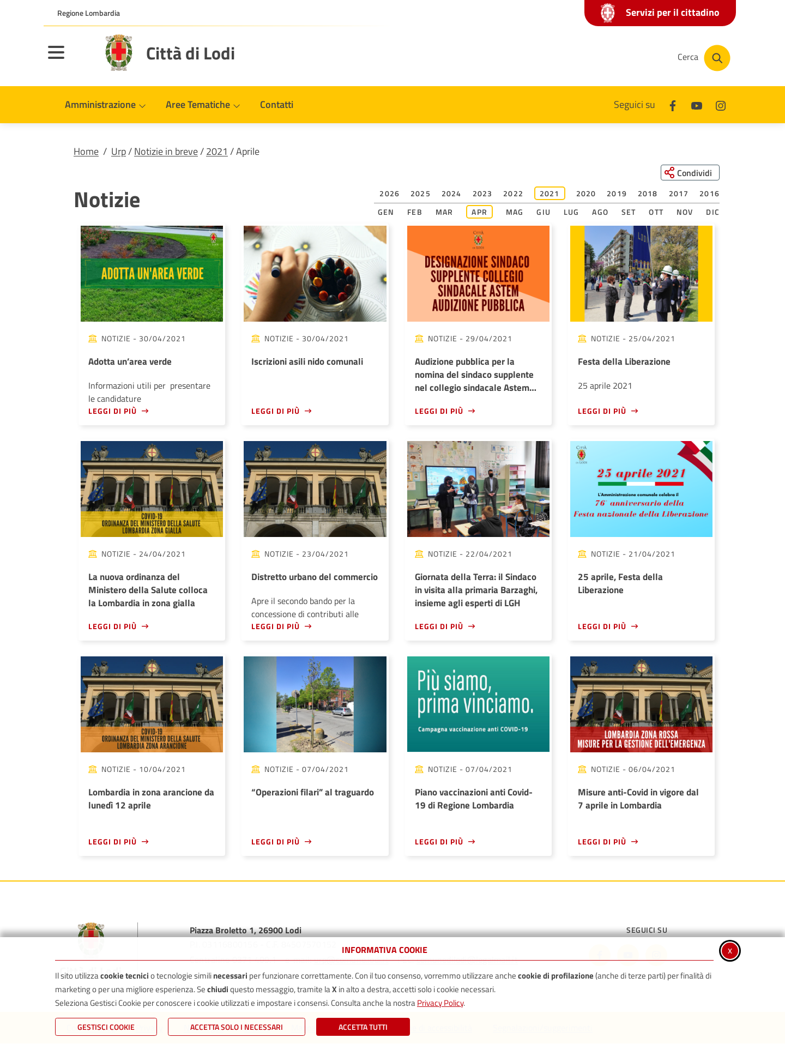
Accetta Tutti (363, 1027)
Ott (656, 212)
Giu (543, 212)
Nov (685, 212)
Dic (713, 212)
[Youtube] (696, 104)
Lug (571, 212)
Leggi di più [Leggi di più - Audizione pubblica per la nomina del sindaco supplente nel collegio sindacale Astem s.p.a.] (439, 411)
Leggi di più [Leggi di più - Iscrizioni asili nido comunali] (275, 411)
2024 (452, 194)
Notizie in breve (166, 151)
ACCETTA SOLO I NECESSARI (236, 1027)
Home (86, 151)
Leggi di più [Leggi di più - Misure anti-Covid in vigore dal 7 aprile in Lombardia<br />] (602, 841)
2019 (617, 194)
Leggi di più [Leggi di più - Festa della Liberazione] (602, 411)
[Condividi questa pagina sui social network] (689, 173)
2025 (420, 194)
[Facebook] (672, 104)
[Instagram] (720, 104)
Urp (118, 151)
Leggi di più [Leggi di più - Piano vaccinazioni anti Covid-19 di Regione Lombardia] (439, 841)
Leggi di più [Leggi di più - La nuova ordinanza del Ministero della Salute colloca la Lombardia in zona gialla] (112, 626)
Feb (414, 212)
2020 (586, 194)
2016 (709, 194)
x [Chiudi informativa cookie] (730, 950)
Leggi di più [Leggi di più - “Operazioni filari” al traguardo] (275, 841)
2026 (389, 194)
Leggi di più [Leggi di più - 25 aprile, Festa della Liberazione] (602, 626)
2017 (679, 194)
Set (628, 212)
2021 (217, 151)
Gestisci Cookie (106, 1027)
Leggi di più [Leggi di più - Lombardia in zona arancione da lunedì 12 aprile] (112, 841)
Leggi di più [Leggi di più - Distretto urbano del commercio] (275, 626)
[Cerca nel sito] (704, 58)
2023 (483, 194)
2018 (648, 194)
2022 (513, 194)
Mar (445, 212)
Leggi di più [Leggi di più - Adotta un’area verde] (112, 411)
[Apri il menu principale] (70, 59)
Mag (515, 212)
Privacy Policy (440, 1003)
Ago (600, 212)
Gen (386, 212)
